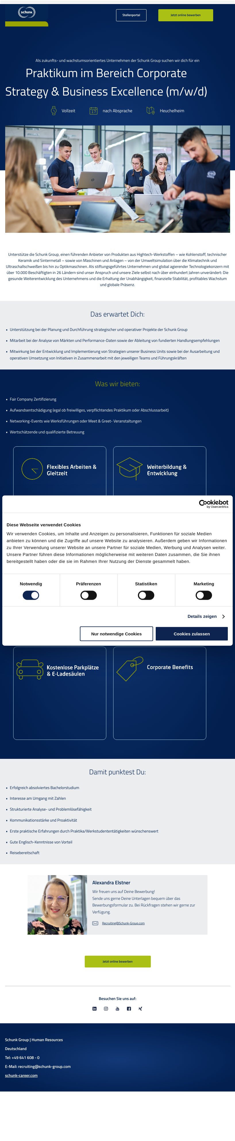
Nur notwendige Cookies (116, 633)
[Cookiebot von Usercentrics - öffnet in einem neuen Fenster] (203, 504)
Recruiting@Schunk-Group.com (123, 923)
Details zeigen (202, 616)
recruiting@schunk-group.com (44, 1067)
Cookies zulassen (192, 633)
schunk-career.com (21, 1076)
